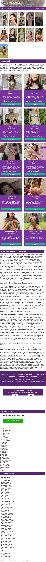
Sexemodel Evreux (6, 544)
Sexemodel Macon (6, 537)
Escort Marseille (4, 433)
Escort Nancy (4, 435)
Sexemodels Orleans (7, 540)
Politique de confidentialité (22, 560)
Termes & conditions (13, 560)
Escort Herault (4, 461)
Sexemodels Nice (5, 445)
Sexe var (3, 506)
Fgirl (2, 523)
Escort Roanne (5, 491)
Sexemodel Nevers (6, 534)
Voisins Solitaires (5, 440)
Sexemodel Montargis (7, 531)
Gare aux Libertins (6, 525)
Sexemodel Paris (6, 480)
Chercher (9, 8)
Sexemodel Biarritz (6, 546)
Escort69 (3, 550)
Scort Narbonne (4, 449)
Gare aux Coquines (5, 439)
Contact (28, 560)
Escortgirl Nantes (6, 517)
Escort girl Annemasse (7, 501)
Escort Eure (4, 554)
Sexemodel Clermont (7, 509)
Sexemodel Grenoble (7, 488)
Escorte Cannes (4, 432)
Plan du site (8, 560)
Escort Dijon (4, 494)
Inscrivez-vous (40, 8)
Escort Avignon (4, 457)
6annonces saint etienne (8, 538)
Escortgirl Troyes (6, 500)
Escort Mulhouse (6, 485)
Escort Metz (4, 495)
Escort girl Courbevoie (7, 547)
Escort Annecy (4, 455)
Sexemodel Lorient (6, 486)
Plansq (2, 470)
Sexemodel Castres (6, 511)
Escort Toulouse (5, 504)
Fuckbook (3, 469)
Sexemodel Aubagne (7, 556)
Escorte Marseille (5, 430)
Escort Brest (3, 448)
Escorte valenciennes (7, 520)
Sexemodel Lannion (6, 549)
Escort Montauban (5, 460)
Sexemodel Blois (6, 543)
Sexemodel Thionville (7, 513)
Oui (15, 395)
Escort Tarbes (4, 463)
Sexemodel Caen (6, 516)
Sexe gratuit (3, 442)
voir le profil (11, 104)
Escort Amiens (4, 454)
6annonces (3, 443)
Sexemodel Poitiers (6, 519)
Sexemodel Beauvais (7, 489)
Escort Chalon (5, 492)
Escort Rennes (5, 482)
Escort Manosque (6, 503)
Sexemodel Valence (6, 541)
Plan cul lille (3, 452)
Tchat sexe (4, 552)
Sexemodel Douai (6, 535)
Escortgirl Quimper (6, 507)
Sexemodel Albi (5, 529)
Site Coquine (4, 436)
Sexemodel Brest (6, 510)
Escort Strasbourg (5, 429)
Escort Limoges (4, 464)
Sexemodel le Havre (6, 466)
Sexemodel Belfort (6, 522)
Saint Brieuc (4, 532)
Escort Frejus (5, 497)
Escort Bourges (4, 458)
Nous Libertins (4, 437)
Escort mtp (3, 446)
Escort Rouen (4, 451)
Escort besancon (6, 483)
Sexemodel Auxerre (6, 526)
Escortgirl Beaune (6, 498)
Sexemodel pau (4, 467)
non (31, 395)
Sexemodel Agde (6, 553)
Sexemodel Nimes (6, 528)
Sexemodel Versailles (7, 514)
